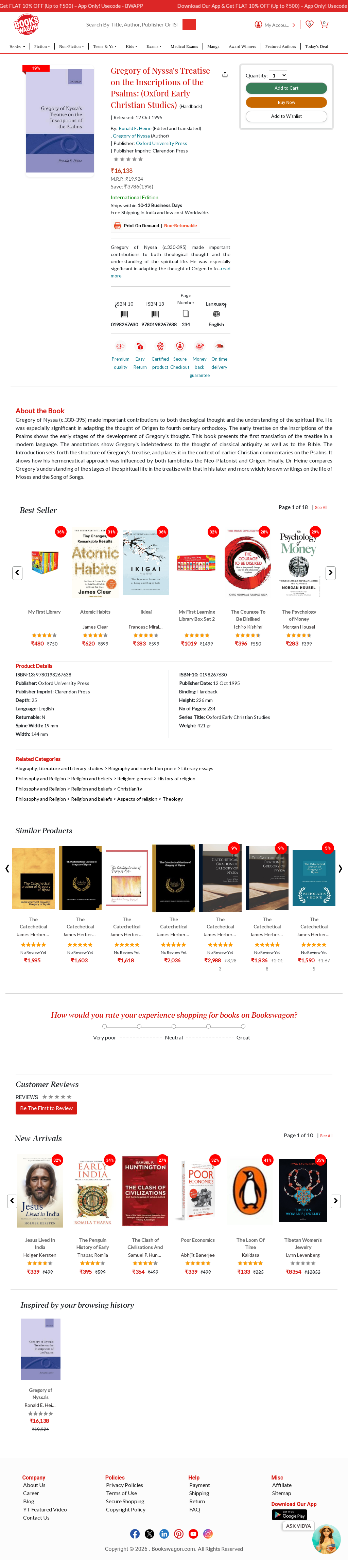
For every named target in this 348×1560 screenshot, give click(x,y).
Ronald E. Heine (135, 128)
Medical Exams (184, 46)
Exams (152, 46)
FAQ (194, 1509)
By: (131, 128)
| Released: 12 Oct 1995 (136, 117)
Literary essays (197, 768)
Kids (130, 46)
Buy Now (286, 102)
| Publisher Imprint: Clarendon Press (149, 150)
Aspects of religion (137, 799)
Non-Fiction (70, 46)
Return (197, 1501)
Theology (172, 799)
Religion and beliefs (91, 778)
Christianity (129, 789)
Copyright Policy (125, 1509)
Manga (213, 46)
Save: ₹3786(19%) (132, 186)
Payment (199, 1485)
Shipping (199, 1493)
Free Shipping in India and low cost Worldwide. (160, 212)
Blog (28, 1501)
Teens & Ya (103, 46)
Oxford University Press (161, 143)
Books (16, 46)
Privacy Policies (124, 1485)
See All (321, 507)
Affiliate (282, 1485)
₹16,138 (122, 170)
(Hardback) (190, 106)
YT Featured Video (45, 1509)
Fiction (40, 46)
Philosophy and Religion (41, 778)
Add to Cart (286, 88)
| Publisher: (149, 143)
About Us (34, 1485)
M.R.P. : (127, 179)
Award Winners (242, 46)
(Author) (160, 136)
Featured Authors (280, 46)
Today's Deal (316, 46)
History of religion (176, 778)
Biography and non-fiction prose (142, 768)
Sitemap (281, 1493)
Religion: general (135, 778)
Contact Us (36, 1517)
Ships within (146, 205)
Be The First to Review (46, 1108)
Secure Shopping (125, 1501)
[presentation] (116, 305)
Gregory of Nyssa (131, 136)
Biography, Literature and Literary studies (59, 768)
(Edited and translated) (177, 128)
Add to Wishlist (286, 116)
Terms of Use (121, 1493)
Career (31, 1493)
